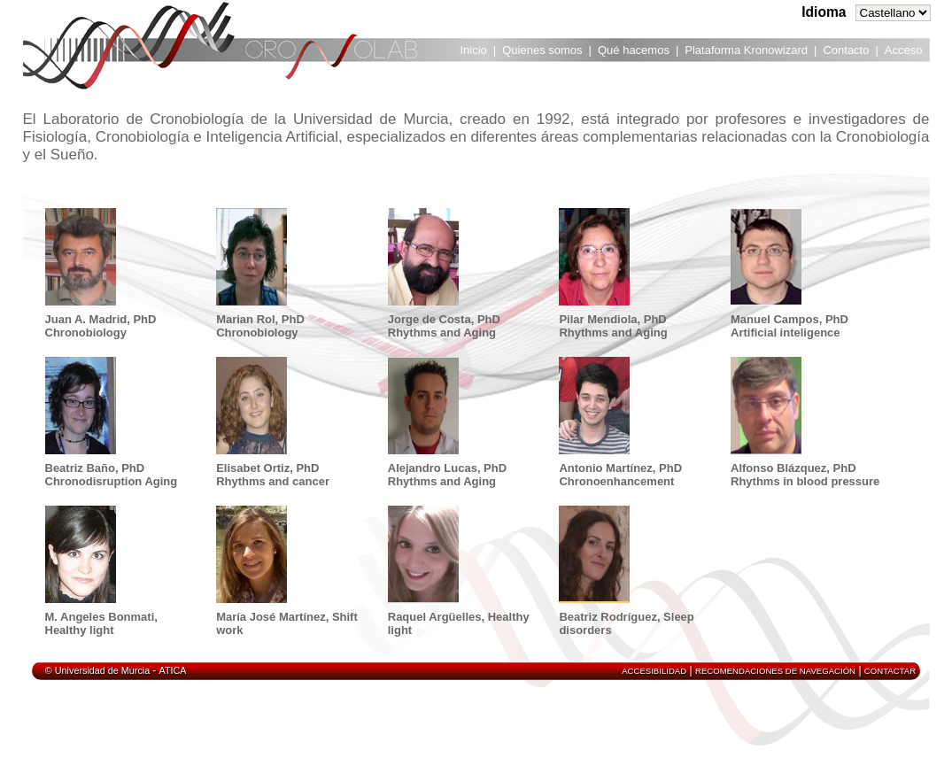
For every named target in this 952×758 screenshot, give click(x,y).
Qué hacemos (633, 50)
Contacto (846, 50)
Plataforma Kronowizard (746, 50)
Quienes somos (542, 50)
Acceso (904, 50)
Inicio (474, 50)
